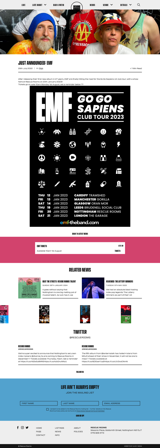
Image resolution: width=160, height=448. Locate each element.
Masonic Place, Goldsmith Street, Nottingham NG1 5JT (116, 430)
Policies (78, 431)
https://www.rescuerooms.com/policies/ (90, 411)
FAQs (38, 431)
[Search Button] (138, 5)
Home (39, 428)
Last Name (68, 403)
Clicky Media (137, 446)
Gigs (41, 68)
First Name (28, 403)
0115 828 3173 (97, 433)
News (58, 431)
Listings (59, 428)
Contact (40, 435)
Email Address (112, 403)
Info (57, 435)
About (77, 428)
